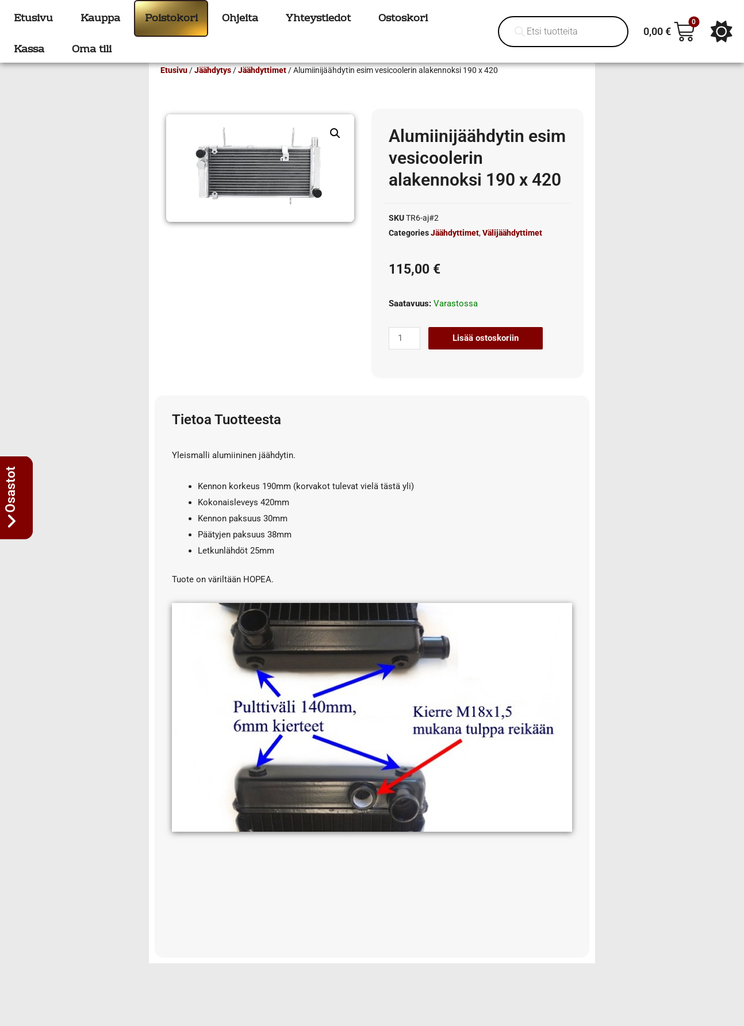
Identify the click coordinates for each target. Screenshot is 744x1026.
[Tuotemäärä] (404, 355)
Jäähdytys (212, 86)
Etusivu (173, 86)
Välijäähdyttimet (512, 249)
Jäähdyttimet (262, 86)
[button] (335, 150)
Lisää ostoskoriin (485, 354)
